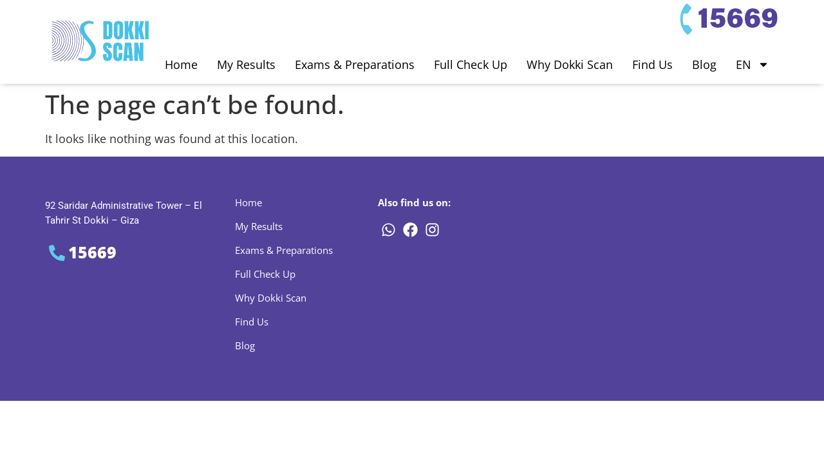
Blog (704, 64)
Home (181, 64)
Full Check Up (470, 64)
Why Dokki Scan (570, 64)
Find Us (652, 64)
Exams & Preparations (355, 64)
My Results (246, 64)
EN (752, 64)
